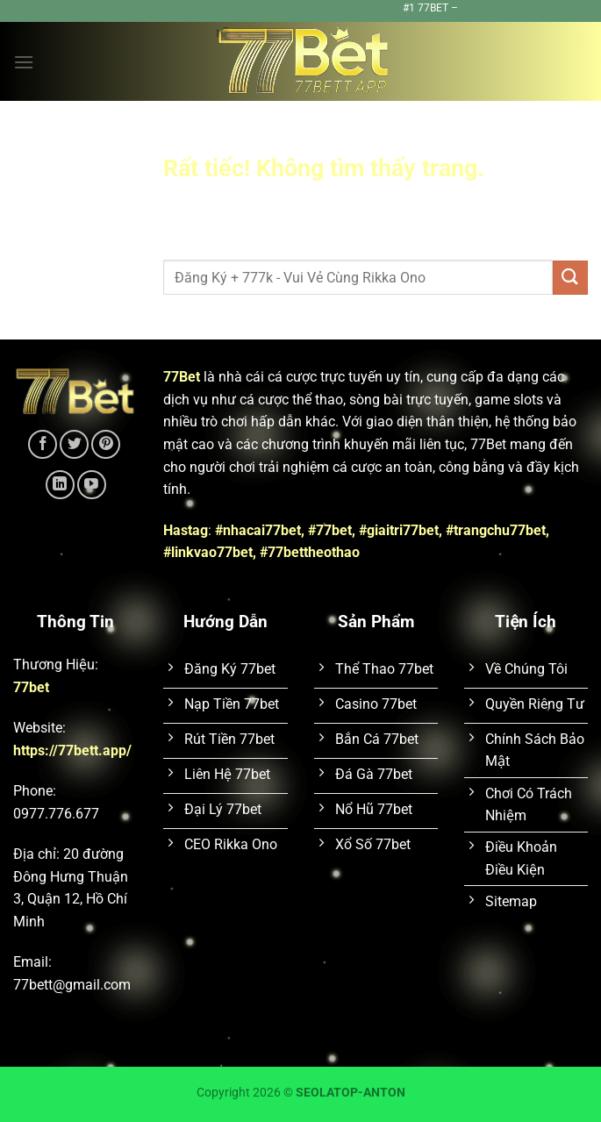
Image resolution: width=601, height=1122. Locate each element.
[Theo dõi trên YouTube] (91, 484)
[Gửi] (570, 278)
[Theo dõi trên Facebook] (42, 444)
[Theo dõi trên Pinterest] (105, 444)
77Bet (181, 376)
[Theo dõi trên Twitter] (74, 444)
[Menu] (23, 61)
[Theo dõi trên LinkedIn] (60, 484)
